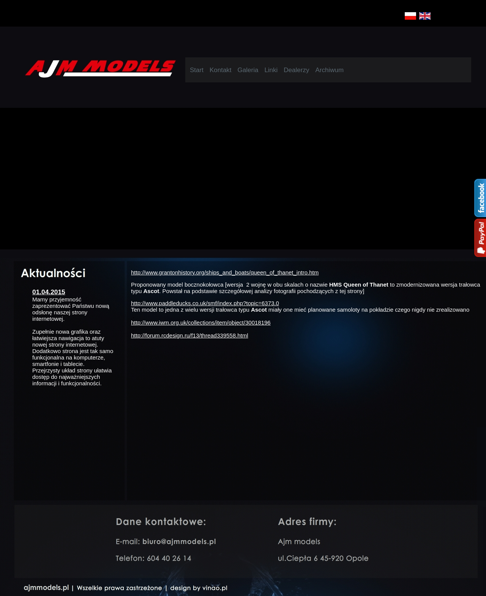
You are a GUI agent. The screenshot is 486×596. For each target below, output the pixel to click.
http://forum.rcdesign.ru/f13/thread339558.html (189, 335)
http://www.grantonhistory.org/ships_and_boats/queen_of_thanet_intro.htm (225, 272)
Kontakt (221, 70)
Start (197, 70)
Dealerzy (296, 70)
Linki (271, 70)
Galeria (248, 70)
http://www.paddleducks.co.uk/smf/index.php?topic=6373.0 (205, 303)
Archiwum (329, 70)
